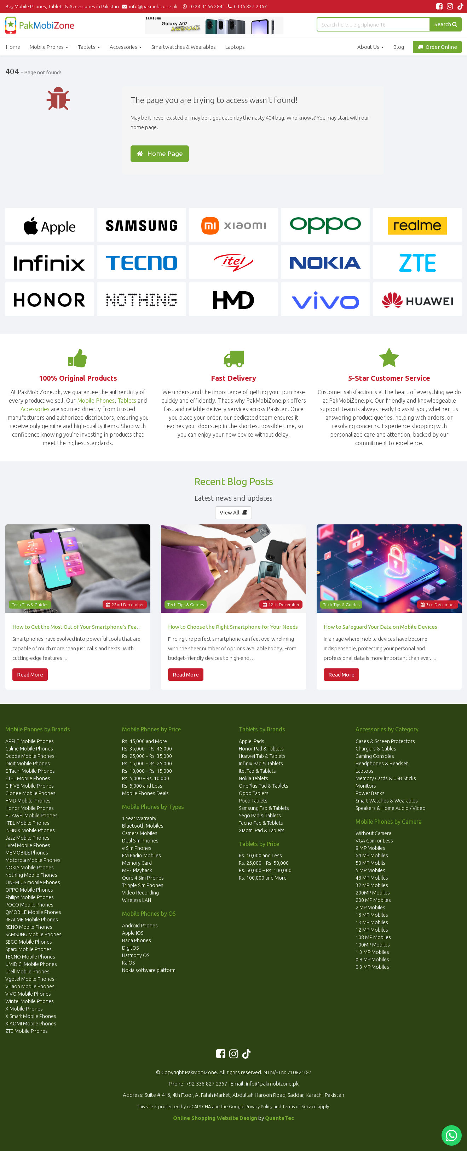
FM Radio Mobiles (141, 855)
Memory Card (137, 863)
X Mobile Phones (24, 1009)
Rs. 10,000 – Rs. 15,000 (147, 771)
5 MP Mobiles (370, 870)
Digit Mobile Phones (27, 763)
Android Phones (140, 925)
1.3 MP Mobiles (372, 952)
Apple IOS (132, 933)
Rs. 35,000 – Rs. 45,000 (147, 749)
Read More (30, 675)
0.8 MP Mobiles (372, 959)
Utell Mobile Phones (27, 971)
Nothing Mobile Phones (31, 875)
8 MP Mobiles (370, 848)
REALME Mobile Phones (31, 919)
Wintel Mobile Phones (29, 1001)
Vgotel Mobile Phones (29, 979)
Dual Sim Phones (140, 841)
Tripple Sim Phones (142, 885)
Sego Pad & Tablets (260, 815)
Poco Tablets (253, 801)
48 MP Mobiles (372, 878)
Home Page (160, 153)
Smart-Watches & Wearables (387, 801)
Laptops (235, 47)
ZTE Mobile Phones (26, 1031)
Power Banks (370, 793)
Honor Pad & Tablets (261, 749)
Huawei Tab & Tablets (262, 756)
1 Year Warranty (139, 818)
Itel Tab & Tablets (257, 771)
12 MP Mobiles (372, 930)
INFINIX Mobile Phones (30, 830)
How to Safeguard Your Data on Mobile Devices (380, 627)
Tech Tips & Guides (30, 604)
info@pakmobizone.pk (151, 6)
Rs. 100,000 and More (263, 878)
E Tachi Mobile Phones (30, 771)
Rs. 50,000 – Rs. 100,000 (265, 870)
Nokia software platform (148, 970)
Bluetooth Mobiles (142, 826)
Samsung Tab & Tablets (264, 808)
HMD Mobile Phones (28, 801)
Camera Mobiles (139, 833)
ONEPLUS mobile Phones (32, 882)
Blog (398, 47)
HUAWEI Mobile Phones (31, 815)
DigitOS (130, 948)
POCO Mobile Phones (29, 905)
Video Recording (140, 893)
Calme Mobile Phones (29, 749)
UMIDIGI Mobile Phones (31, 964)
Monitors (366, 786)
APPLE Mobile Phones (29, 741)
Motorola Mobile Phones (32, 860)
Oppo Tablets (254, 793)
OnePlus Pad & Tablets (263, 786)
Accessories (126, 47)
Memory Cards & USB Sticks (386, 778)
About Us (370, 47)
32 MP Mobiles (372, 885)
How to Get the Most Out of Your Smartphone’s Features (77, 627)
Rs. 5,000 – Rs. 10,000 (145, 778)
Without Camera (373, 833)
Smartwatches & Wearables (183, 47)
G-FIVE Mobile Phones (29, 786)
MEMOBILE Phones (26, 853)
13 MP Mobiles (372, 922)
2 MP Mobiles (370, 907)
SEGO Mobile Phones (28, 942)
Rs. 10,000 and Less (260, 855)
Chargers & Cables (376, 749)
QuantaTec (279, 1118)
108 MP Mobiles (373, 937)
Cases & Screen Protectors (385, 741)
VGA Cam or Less (374, 841)
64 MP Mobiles (372, 855)
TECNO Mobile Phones (30, 957)
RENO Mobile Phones (28, 927)
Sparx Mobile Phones (28, 949)
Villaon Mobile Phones (29, 986)
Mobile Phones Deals (145, 793)
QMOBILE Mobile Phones (33, 912)
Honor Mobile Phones (29, 808)
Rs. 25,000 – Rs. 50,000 (264, 863)
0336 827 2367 (246, 6)
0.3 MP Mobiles (372, 967)
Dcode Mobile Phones (29, 756)
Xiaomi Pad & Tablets (261, 830)
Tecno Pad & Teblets (261, 823)
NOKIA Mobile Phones (29, 867)
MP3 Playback (137, 870)
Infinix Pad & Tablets (261, 763)
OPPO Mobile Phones (29, 890)
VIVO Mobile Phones (28, 994)
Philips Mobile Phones (29, 897)
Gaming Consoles (375, 756)
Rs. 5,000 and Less (142, 786)
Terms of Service (299, 1106)
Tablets (89, 47)
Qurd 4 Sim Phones (143, 878)
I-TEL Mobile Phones (27, 823)
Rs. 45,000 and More (144, 741)
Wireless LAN (136, 900)
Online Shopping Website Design (215, 1118)
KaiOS (128, 963)
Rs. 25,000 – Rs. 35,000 (147, 756)
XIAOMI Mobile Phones (30, 1023)
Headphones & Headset (382, 763)
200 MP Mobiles (373, 900)
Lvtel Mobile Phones (27, 845)
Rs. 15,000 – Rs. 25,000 (147, 763)
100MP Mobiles (373, 945)
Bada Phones (136, 940)
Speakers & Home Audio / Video (391, 808)
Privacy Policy (259, 1106)
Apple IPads (251, 741)
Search (445, 24)
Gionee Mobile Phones (30, 793)
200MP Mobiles (373, 893)
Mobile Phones (49, 47)
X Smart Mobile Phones (30, 1016)
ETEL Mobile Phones (27, 778)
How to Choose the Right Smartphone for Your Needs (233, 627)
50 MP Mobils (370, 863)
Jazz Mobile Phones (27, 838)
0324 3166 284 (202, 6)
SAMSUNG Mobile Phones (33, 934)
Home (13, 47)
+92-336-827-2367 (206, 1084)
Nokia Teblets (253, 778)
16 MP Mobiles (372, 915)
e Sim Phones (136, 848)
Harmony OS (135, 955)
